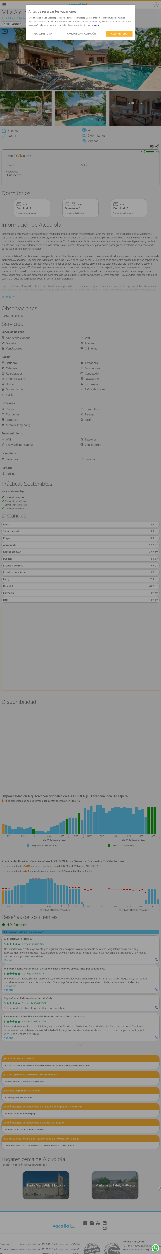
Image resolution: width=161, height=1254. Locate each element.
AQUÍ (96, 25)
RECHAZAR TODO (42, 33)
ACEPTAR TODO (119, 33)
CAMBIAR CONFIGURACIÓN (81, 33)
